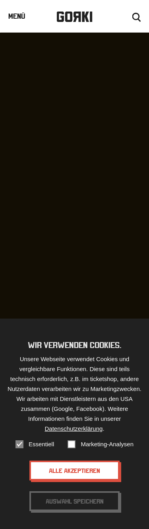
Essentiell (41, 444)
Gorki (74, 16)
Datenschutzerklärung (74, 429)
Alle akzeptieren (74, 471)
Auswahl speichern (75, 502)
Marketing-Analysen (107, 444)
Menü (16, 16)
